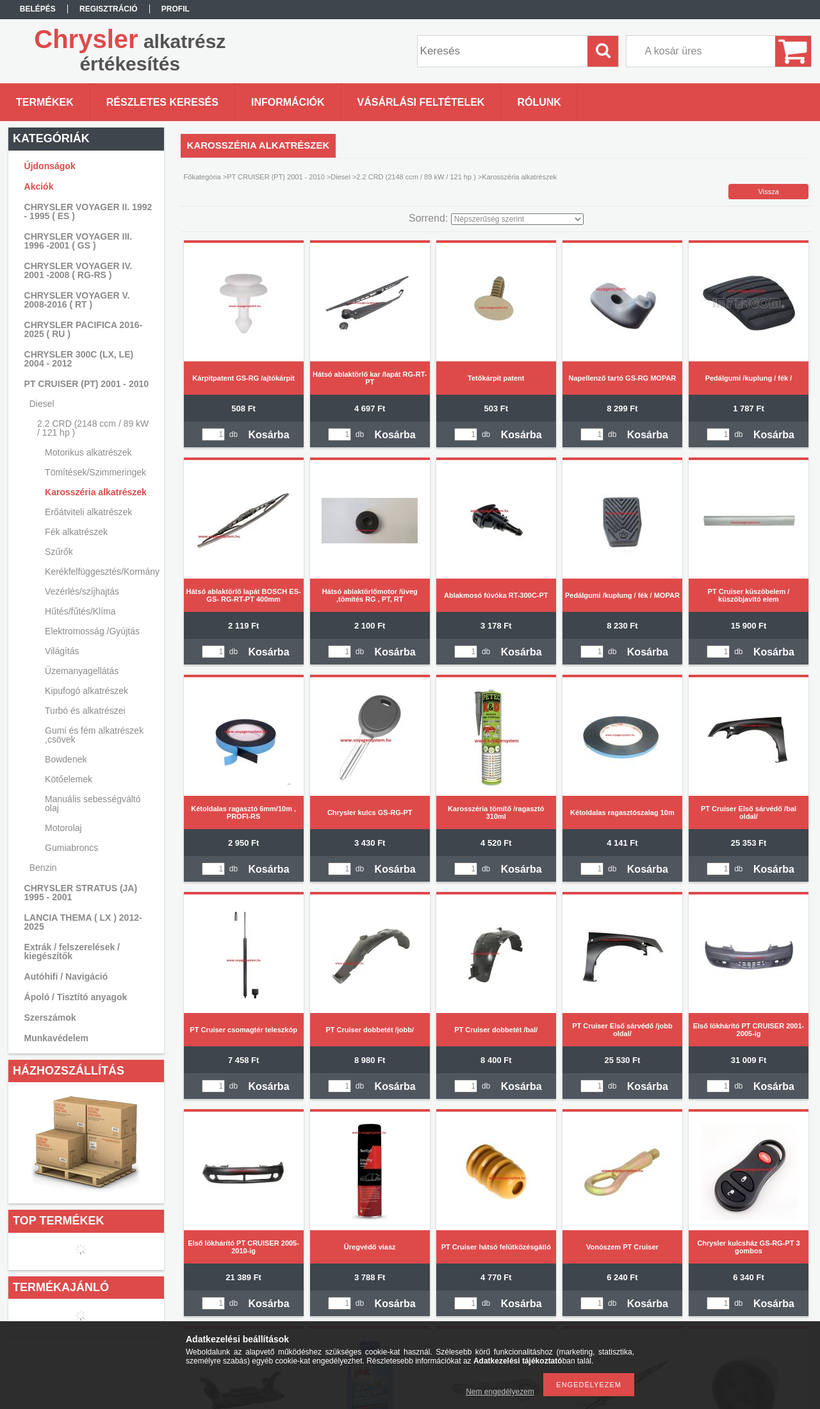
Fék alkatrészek (76, 532)
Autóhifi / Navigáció (66, 976)
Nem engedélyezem (500, 1391)
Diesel (340, 177)
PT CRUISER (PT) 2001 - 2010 (276, 177)
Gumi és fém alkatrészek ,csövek (94, 735)
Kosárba (269, 434)
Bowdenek (65, 759)
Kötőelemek (68, 779)
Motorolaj (63, 828)
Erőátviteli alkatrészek (88, 512)
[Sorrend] (517, 219)
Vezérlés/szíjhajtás (82, 591)
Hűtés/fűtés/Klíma (80, 611)
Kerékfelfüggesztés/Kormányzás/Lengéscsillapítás (100, 571)
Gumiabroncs (71, 848)
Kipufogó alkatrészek (86, 691)
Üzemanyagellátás (82, 671)
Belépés (38, 8)
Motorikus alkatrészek (88, 452)
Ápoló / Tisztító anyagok (75, 997)
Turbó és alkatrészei (85, 710)
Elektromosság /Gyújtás (92, 631)
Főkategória (202, 177)
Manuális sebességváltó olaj (92, 803)
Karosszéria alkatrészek (96, 492)
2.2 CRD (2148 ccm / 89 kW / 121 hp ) (415, 177)
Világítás (62, 651)
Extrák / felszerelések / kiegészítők (72, 951)
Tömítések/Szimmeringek (95, 472)
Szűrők (59, 552)
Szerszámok (50, 1017)
